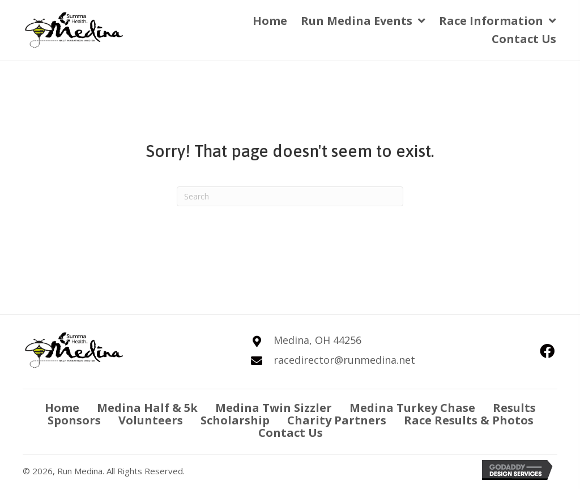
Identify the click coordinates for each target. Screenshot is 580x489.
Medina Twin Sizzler (273, 408)
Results (514, 408)
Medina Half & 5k (147, 408)
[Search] (290, 196)
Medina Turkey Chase (412, 408)
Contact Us (290, 433)
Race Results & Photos (469, 420)
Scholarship (235, 420)
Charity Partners (336, 420)
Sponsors (74, 420)
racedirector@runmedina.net (344, 360)
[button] (547, 350)
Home (62, 408)
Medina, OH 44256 (317, 340)
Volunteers (150, 420)
